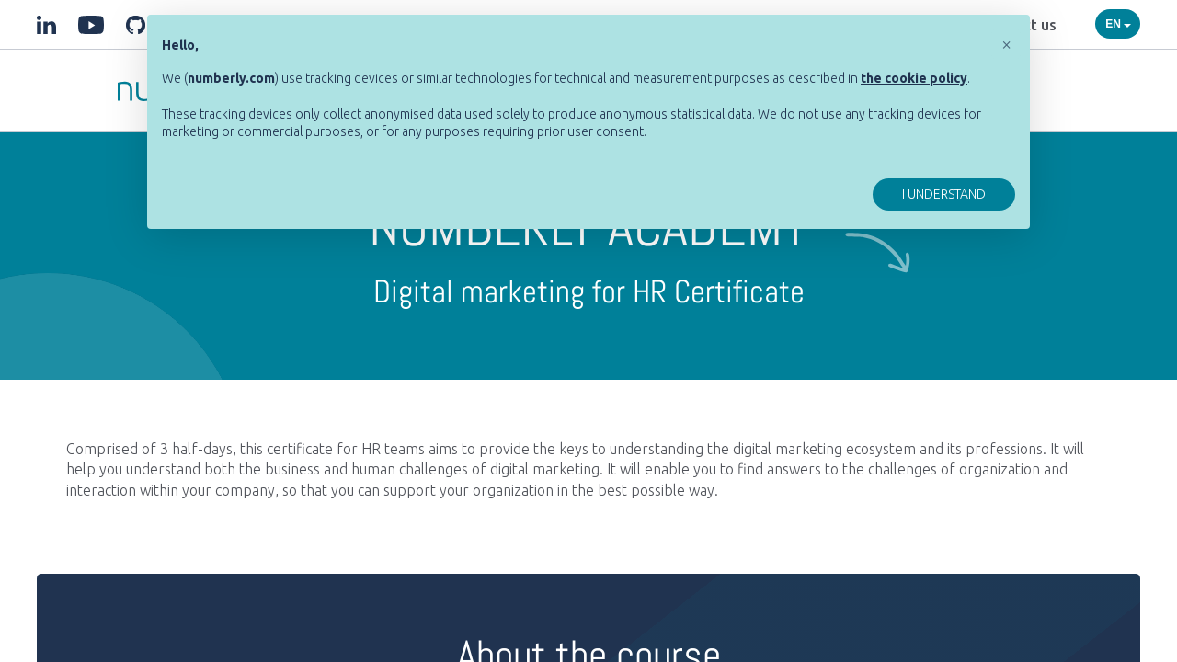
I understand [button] (944, 194)
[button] (1006, 44)
